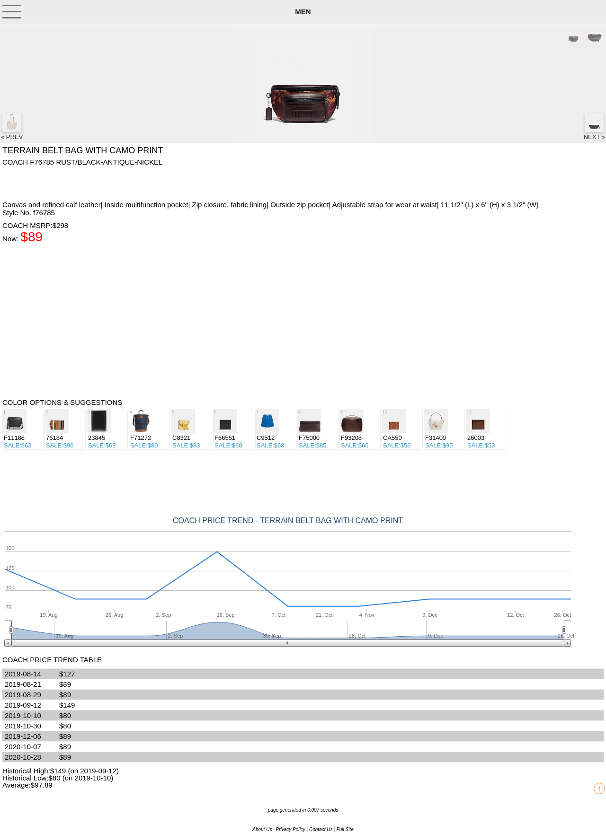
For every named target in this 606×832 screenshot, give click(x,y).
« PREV (12, 126)
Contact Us (320, 829)
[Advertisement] (78, 182)
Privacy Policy (290, 829)
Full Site (345, 829)
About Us (262, 829)
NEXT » (594, 126)
